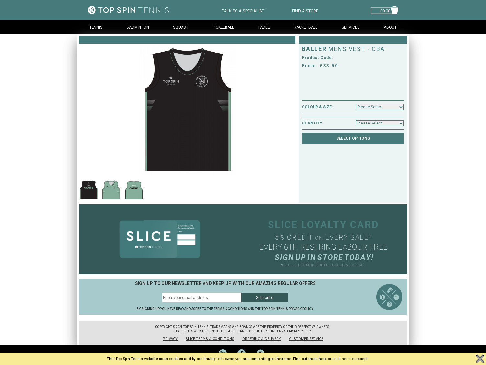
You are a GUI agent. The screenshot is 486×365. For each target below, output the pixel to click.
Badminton (138, 27)
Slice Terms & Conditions (210, 339)
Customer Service (306, 339)
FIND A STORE (305, 10)
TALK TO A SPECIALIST (243, 10)
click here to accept (350, 359)
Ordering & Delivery (261, 339)
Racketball (305, 27)
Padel (264, 27)
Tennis (95, 27)
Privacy (170, 339)
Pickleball (223, 27)
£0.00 (385, 10)
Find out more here (310, 359)
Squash (180, 27)
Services (350, 27)
